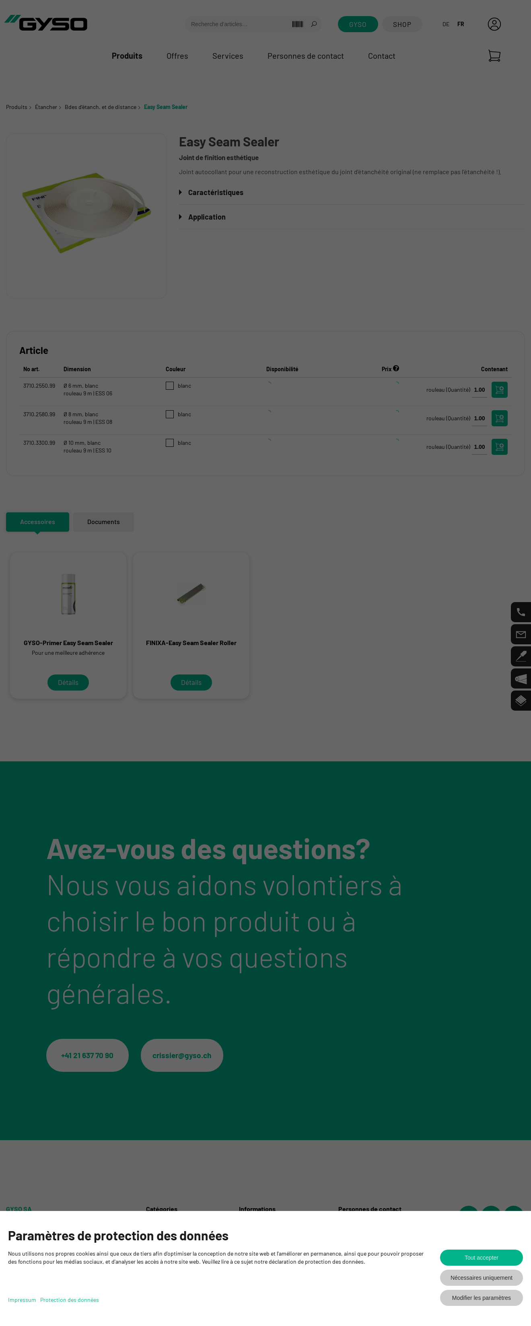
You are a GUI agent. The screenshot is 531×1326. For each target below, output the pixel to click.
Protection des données (69, 1299)
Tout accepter (481, 1257)
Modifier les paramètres (481, 1298)
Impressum (22, 1299)
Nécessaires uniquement (481, 1278)
